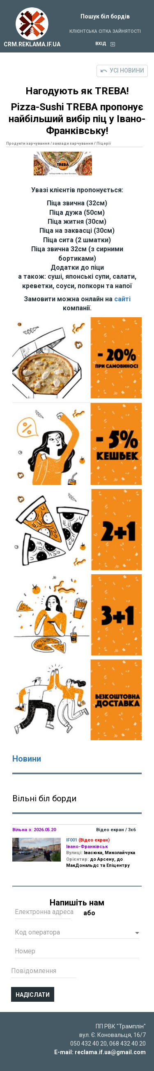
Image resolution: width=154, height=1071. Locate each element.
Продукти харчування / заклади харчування (49, 143)
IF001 (71, 840)
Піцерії (104, 143)
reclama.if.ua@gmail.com (110, 1052)
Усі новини (122, 70)
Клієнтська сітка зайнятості (105, 31)
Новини (26, 759)
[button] (77, 933)
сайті (122, 299)
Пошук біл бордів (105, 16)
